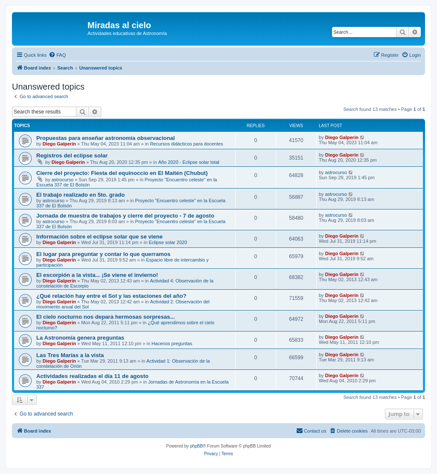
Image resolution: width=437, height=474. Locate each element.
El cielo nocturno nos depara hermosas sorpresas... (105, 317)
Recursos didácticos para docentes (186, 143)
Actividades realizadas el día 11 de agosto (92, 376)
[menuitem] (57, 55)
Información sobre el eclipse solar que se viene (99, 236)
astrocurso (62, 179)
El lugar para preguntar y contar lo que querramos (103, 254)
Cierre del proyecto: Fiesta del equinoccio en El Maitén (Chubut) (122, 173)
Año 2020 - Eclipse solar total (188, 162)
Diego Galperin (59, 143)
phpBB (196, 446)
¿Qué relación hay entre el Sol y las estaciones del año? (111, 296)
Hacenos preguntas (171, 343)
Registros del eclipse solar (72, 155)
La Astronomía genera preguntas (80, 337)
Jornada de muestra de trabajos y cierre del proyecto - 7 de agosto (125, 215)
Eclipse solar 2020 (168, 242)
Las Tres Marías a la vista (70, 355)
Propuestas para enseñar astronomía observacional (105, 138)
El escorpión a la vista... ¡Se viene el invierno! (97, 275)
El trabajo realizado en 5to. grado (80, 195)
